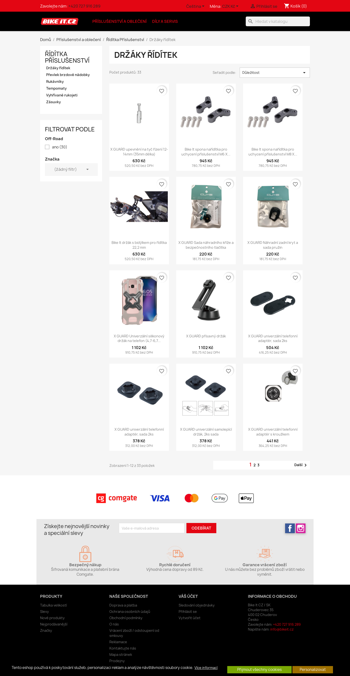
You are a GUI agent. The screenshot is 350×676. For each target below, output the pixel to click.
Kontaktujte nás (122, 648)
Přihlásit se (188, 611)
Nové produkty (52, 618)
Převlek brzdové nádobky (68, 74)
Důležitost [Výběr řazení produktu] (274, 73)
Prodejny (117, 661)
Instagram (301, 528)
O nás (114, 624)
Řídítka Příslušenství (67, 57)
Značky (46, 630)
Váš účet (188, 596)
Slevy (44, 611)
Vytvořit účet (190, 618)
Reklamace (118, 642)
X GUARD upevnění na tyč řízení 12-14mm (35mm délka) (139, 151)
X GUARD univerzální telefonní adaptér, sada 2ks (273, 338)
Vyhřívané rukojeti (62, 95)
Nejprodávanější (53, 624)
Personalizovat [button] (313, 669)
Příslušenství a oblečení (119, 21)
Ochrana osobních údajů (129, 611)
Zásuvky (53, 102)
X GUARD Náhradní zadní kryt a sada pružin (272, 245)
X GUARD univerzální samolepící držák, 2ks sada (206, 431)
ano (59, 147)
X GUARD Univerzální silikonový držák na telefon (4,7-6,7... (139, 338)
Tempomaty (56, 88)
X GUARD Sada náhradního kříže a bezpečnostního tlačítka (206, 245)
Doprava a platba (123, 605)
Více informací (206, 668)
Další (301, 465)
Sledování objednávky (197, 605)
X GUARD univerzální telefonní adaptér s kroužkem (273, 431)
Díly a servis (165, 21)
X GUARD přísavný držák (206, 336)
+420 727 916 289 (84, 6)
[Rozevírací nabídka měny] (231, 6)
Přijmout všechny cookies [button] (259, 669)
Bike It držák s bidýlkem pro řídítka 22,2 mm (139, 245)
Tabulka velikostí (53, 605)
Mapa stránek (120, 654)
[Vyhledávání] (278, 21)
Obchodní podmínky (125, 618)
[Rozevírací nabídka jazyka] (196, 6)
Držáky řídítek (58, 68)
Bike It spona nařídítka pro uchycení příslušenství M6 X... (205, 151)
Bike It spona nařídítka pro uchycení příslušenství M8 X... (272, 151)
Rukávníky (55, 81)
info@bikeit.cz (282, 629)
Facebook (290, 528)
